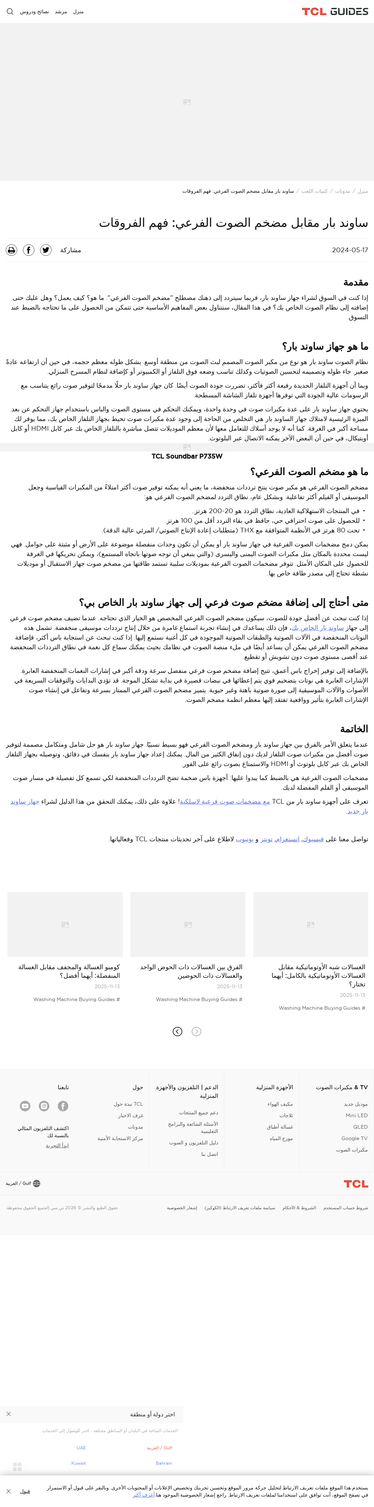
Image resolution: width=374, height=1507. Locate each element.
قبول (25, 1491)
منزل (363, 191)
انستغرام (287, 839)
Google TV (354, 1138)
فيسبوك (313, 839)
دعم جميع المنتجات (198, 1112)
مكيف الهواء (280, 1104)
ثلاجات (286, 1115)
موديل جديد (356, 1104)
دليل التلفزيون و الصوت (193, 1142)
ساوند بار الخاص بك (318, 627)
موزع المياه (281, 1138)
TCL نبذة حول (128, 1104)
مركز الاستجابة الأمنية (120, 1138)
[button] (177, 1031)
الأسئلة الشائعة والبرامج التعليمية (193, 1127)
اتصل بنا (209, 1154)
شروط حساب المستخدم (345, 1207)
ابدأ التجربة (57, 1145)
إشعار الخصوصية (182, 1207)
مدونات (342, 191)
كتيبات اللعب (314, 191)
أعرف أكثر (144, 1495)
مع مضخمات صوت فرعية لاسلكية (225, 801)
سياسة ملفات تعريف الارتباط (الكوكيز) (240, 1207)
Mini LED (357, 1115)
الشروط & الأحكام (299, 1207)
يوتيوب (245, 839)
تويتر (266, 839)
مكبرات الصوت (352, 1150)
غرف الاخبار (130, 1115)
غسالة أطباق (280, 1127)
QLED (360, 1127)
